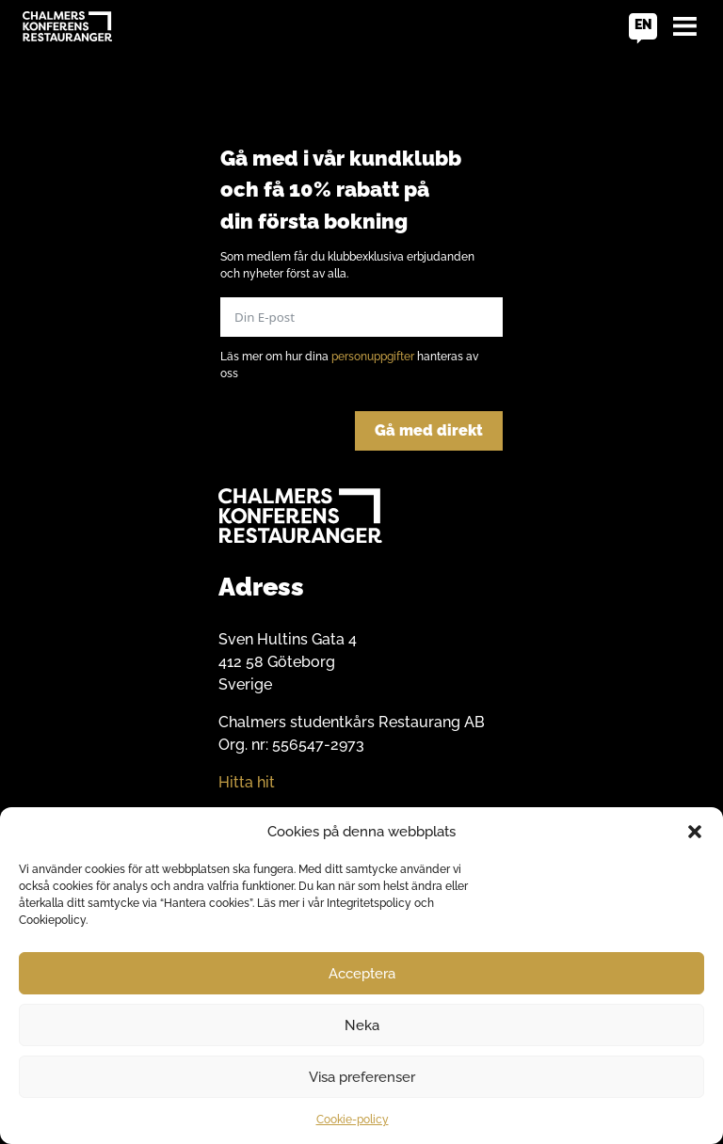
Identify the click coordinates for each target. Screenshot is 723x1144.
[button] (694, 831)
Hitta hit (246, 782)
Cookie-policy (352, 1119)
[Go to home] (67, 26)
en (643, 24)
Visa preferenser (362, 1077)
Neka (362, 1025)
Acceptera (362, 973)
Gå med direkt (429, 430)
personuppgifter (372, 356)
